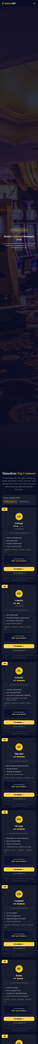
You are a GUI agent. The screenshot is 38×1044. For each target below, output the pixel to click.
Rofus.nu (14, 580)
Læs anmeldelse (19, 573)
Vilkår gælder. (20, 578)
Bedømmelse (10, 502)
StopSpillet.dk (22, 580)
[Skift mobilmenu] (34, 3)
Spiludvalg (24, 502)
